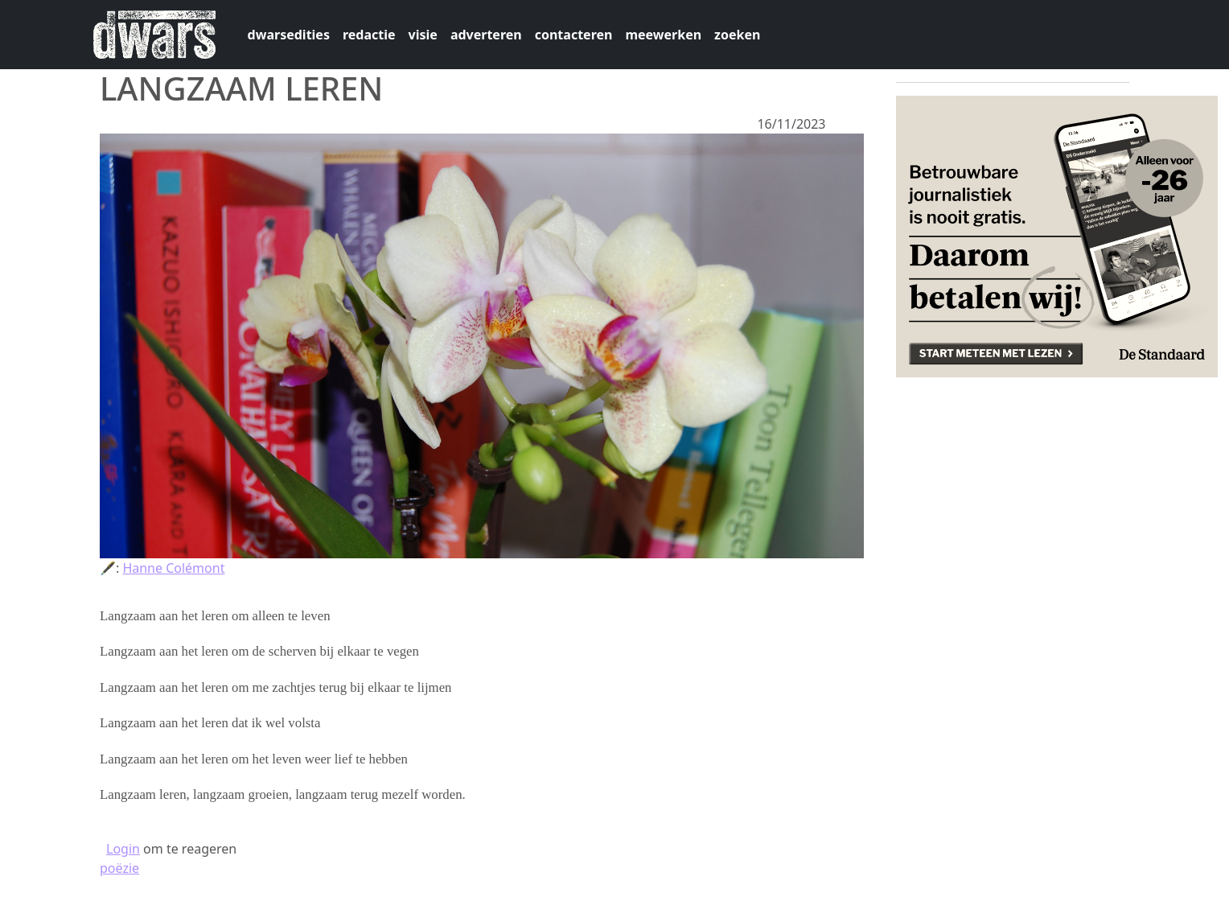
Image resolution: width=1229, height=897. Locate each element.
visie (423, 34)
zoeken (737, 34)
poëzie (119, 868)
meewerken (663, 34)
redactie (369, 34)
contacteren (574, 34)
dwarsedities (289, 34)
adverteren (486, 34)
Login (123, 849)
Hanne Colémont (173, 568)
